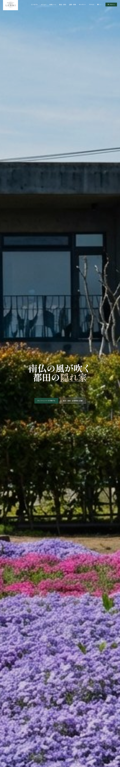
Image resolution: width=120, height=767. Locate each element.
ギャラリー (82, 4)
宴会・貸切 (62, 4)
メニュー (43, 4)
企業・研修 (72, 4)
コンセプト (34, 4)
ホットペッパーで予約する (46, 401)
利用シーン (52, 4)
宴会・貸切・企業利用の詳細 (72, 401)
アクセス (91, 4)
